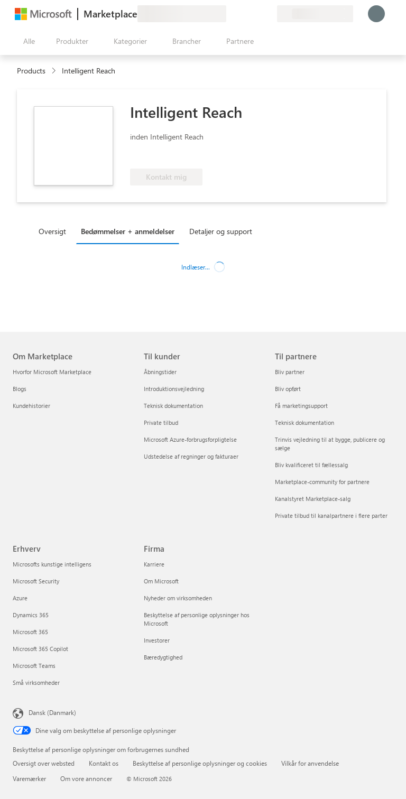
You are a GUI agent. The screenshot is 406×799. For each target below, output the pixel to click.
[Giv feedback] (230, 13)
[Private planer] (268, 13)
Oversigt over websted (44, 763)
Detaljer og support (220, 231)
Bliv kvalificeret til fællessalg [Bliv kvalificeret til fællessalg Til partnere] (311, 465)
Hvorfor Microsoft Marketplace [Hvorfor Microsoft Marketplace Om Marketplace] (52, 372)
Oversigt (52, 231)
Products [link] (31, 71)
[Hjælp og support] (243, 13)
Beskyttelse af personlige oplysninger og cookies (200, 763)
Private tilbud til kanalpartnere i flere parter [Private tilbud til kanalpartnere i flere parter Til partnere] (331, 515)
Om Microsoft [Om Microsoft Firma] (161, 581)
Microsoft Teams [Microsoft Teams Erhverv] (34, 666)
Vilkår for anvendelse (310, 763)
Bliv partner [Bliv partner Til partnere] (289, 372)
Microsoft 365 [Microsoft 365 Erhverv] (30, 632)
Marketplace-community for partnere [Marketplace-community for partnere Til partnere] (322, 482)
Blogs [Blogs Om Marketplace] (19, 389)
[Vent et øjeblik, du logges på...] (376, 13)
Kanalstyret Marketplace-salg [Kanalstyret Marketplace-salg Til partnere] (312, 499)
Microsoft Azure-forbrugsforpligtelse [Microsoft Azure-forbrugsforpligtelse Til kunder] (190, 439)
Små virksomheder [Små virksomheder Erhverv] (36, 682)
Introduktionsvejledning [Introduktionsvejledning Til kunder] (174, 389)
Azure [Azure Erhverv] (20, 598)
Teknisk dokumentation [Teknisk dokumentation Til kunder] (173, 406)
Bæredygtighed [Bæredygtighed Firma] (163, 657)
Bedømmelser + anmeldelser (127, 231)
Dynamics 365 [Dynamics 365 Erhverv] (31, 615)
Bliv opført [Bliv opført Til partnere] (288, 389)
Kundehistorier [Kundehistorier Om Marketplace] (31, 406)
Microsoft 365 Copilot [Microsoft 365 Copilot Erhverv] (40, 649)
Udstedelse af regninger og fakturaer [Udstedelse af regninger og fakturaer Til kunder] (191, 456)
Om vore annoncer (86, 778)
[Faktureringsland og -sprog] (315, 13)
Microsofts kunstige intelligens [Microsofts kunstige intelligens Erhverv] (52, 564)
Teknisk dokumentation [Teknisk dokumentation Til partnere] (304, 422)
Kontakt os (103, 763)
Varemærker (29, 778)
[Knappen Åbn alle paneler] (27, 41)
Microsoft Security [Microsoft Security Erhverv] (36, 581)
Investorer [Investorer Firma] (157, 640)
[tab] (55, 231)
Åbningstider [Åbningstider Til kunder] (160, 372)
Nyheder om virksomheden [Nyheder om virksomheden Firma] (178, 598)
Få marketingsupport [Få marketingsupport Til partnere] (301, 406)
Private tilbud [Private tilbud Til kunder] (161, 422)
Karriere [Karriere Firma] (154, 564)
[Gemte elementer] (256, 13)
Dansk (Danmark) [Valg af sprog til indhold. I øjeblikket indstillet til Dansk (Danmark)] (52, 712)
